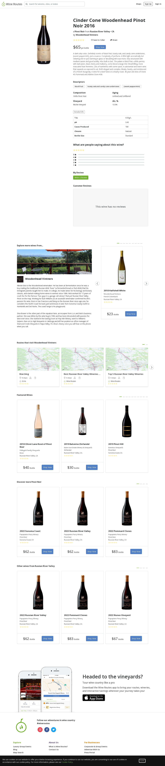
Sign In (158, 4)
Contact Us (54, 749)
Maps (138, 4)
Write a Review (81, 177)
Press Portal (89, 752)
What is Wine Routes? (58, 746)
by (85, 35)
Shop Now (100, 47)
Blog (15, 749)
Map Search (18, 752)
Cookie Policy (67, 762)
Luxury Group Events (22, 746)
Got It (142, 761)
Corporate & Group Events (95, 746)
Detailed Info (79, 112)
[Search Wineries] (54, 4)
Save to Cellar (98, 40)
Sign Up (148, 4)
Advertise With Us (92, 749)
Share (113, 40)
